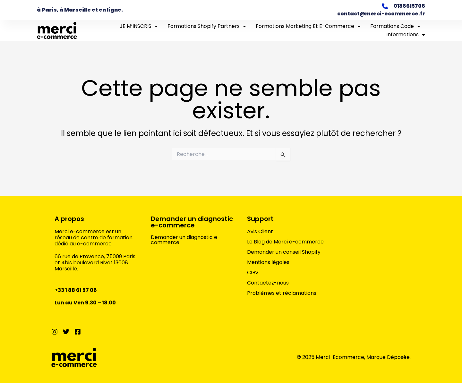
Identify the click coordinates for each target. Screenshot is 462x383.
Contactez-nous (268, 283)
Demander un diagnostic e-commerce (192, 222)
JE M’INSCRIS (139, 26)
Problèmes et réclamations (281, 293)
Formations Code (395, 26)
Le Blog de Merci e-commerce (285, 242)
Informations (405, 34)
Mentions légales (268, 262)
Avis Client (260, 231)
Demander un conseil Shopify (284, 252)
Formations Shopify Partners (206, 26)
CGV (253, 272)
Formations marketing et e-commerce (308, 26)
